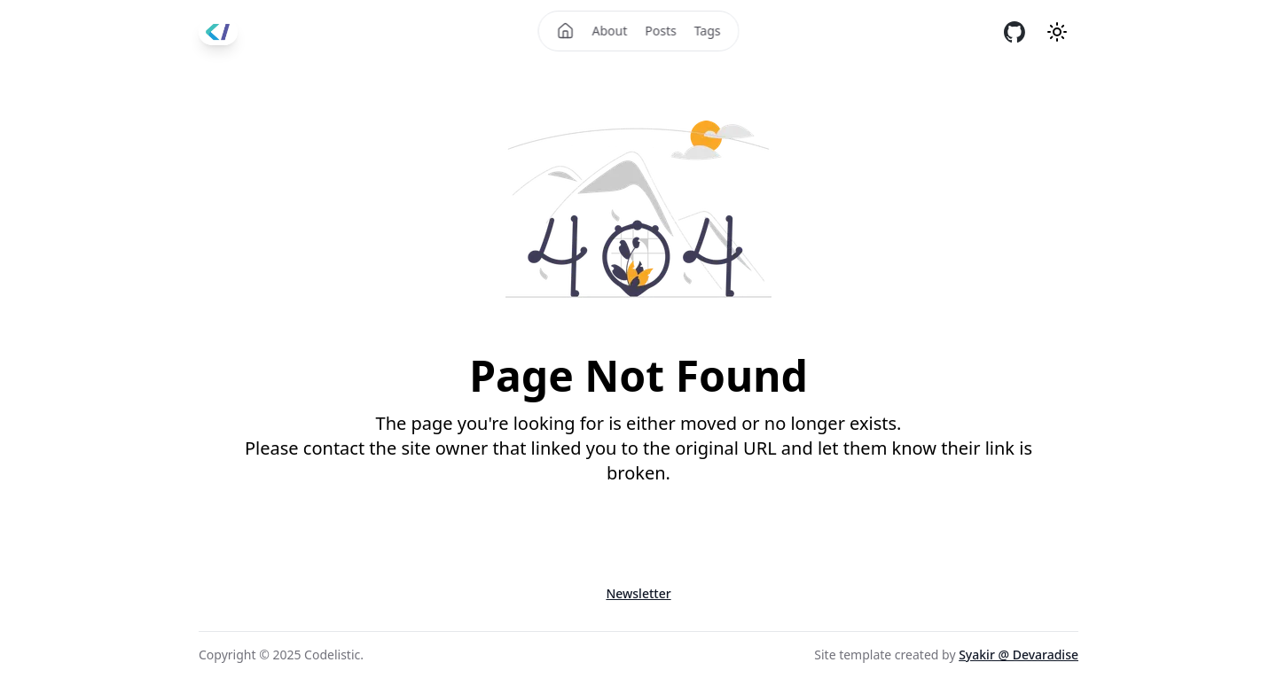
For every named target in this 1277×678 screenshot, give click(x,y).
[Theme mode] (1057, 32)
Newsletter (638, 593)
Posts (660, 30)
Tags (707, 30)
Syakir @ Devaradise (1018, 654)
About (610, 30)
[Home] (566, 31)
